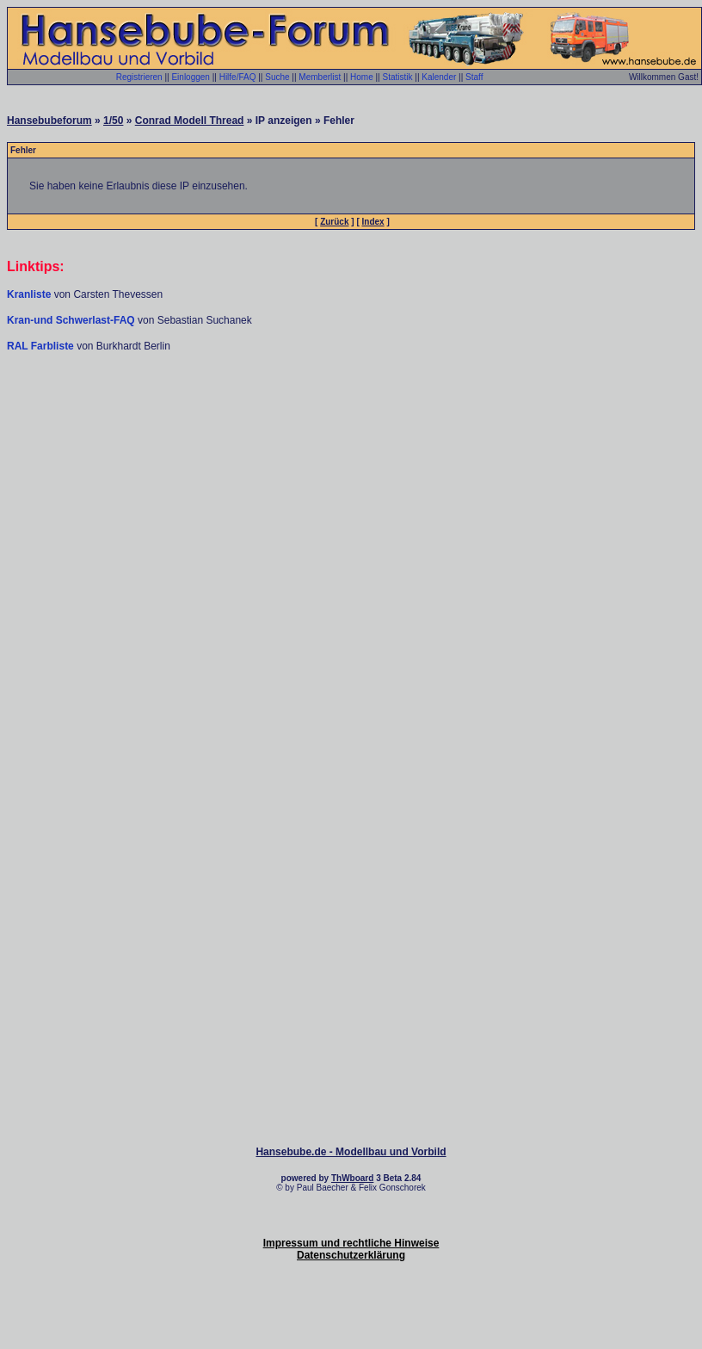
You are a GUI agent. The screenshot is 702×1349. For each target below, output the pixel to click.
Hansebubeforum (49, 120)
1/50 (113, 120)
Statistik (397, 77)
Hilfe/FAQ (237, 77)
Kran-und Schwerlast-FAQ (72, 320)
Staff (474, 77)
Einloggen (190, 77)
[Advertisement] (351, 486)
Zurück (334, 221)
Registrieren (139, 77)
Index (373, 221)
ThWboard (352, 1178)
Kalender (439, 77)
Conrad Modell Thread (189, 120)
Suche (277, 77)
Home (361, 77)
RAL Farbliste (42, 346)
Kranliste (29, 294)
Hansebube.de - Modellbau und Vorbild (351, 1152)
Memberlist (320, 77)
